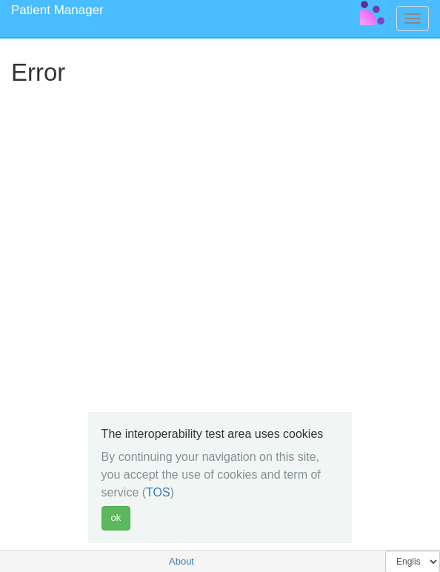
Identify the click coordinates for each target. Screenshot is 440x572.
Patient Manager (57, 10)
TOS (158, 492)
